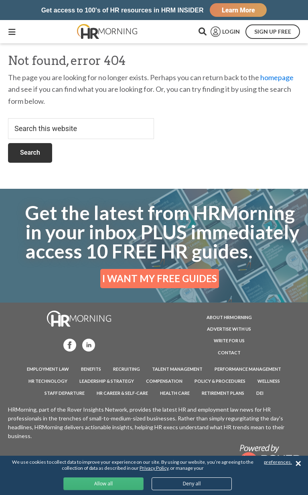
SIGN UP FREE (272, 31)
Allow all (103, 483)
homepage (277, 77)
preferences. (278, 462)
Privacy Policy (154, 468)
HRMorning (107, 31)
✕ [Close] (298, 463)
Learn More (238, 10)
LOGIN (231, 31)
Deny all (191, 483)
